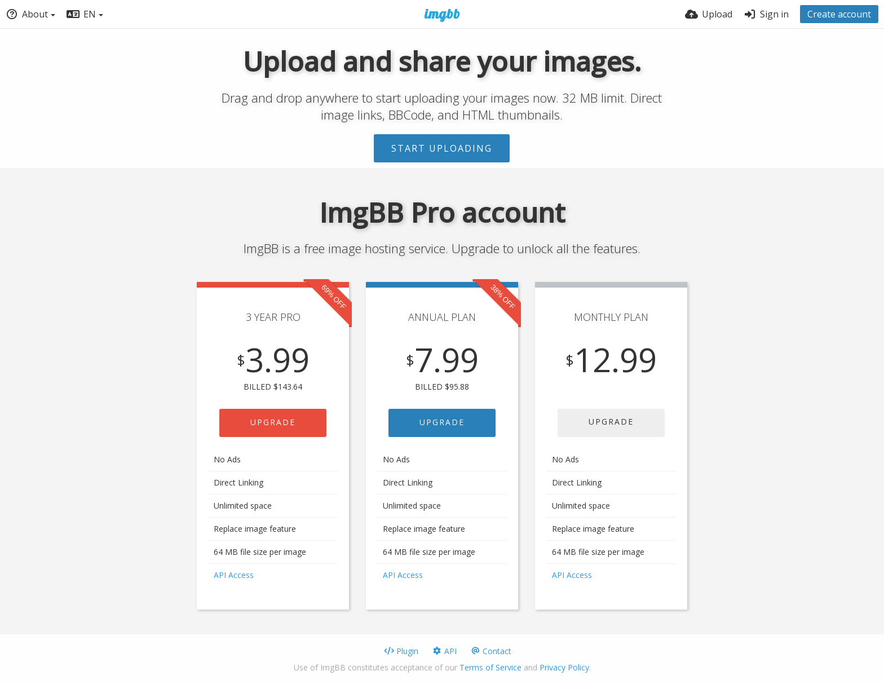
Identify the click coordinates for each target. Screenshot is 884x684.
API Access (234, 575)
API (444, 651)
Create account (839, 14)
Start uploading (441, 148)
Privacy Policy (564, 667)
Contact (490, 651)
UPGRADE (272, 422)
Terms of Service (490, 667)
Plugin (401, 651)
